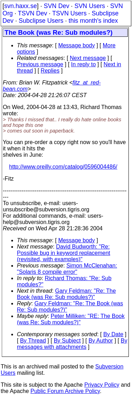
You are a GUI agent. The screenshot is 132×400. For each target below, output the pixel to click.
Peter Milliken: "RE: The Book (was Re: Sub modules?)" (71, 319)
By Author (100, 341)
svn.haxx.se (20, 5)
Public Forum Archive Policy (65, 391)
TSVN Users (69, 13)
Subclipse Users (41, 20)
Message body (76, 45)
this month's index (93, 20)
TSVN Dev (32, 13)
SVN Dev (56, 5)
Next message (88, 58)
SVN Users (89, 5)
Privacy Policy (101, 385)
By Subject (67, 341)
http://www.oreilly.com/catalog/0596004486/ (63, 167)
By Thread (33, 341)
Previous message (40, 64)
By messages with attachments (72, 344)
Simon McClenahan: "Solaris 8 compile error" (67, 269)
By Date (113, 334)
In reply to (83, 64)
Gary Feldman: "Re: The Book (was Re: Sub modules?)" (66, 294)
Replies (50, 71)
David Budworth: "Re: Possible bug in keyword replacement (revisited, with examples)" (63, 253)
